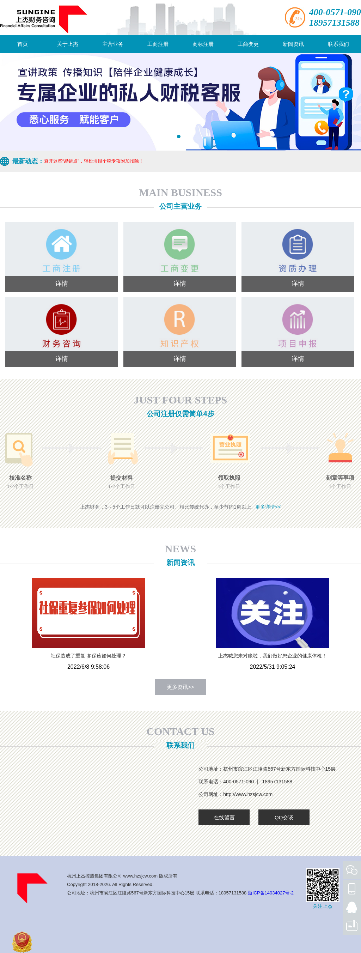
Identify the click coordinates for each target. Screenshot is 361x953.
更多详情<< (268, 507)
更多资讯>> (180, 687)
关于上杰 (67, 44)
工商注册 (158, 44)
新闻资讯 (293, 44)
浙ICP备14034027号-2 (271, 893)
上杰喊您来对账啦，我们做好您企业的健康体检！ (272, 655)
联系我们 (338, 44)
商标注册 (203, 44)
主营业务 (112, 44)
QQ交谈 (284, 817)
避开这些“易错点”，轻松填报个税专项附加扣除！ (93, 161)
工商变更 (248, 44)
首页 (22, 44)
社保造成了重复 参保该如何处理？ (88, 655)
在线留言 (224, 817)
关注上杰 (322, 906)
